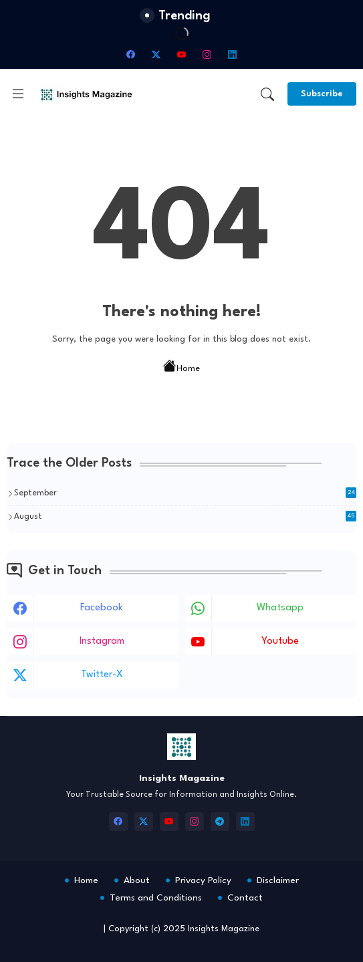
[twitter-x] (156, 54)
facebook (101, 608)
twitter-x (102, 675)
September (185, 492)
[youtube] (181, 54)
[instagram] (207, 54)
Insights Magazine (223, 929)
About (137, 880)
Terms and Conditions (156, 898)
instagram (102, 641)
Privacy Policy (203, 880)
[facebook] (131, 54)
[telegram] (220, 821)
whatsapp (280, 608)
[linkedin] (232, 54)
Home (181, 368)
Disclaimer (278, 880)
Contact (245, 898)
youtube (280, 641)
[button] (267, 94)
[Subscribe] (321, 94)
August (185, 516)
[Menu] (18, 94)
